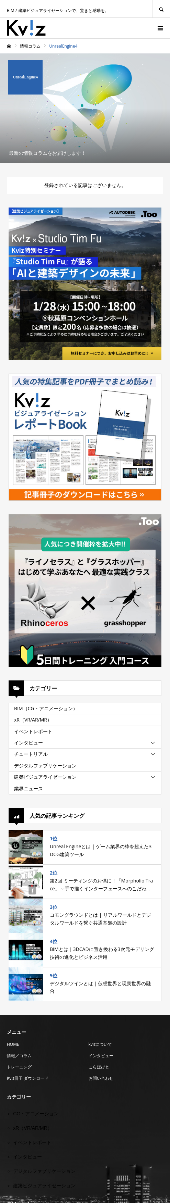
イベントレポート (33, 731)
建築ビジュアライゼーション (45, 777)
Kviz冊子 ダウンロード (27, 1078)
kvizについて (100, 1044)
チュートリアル (31, 754)
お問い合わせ (101, 1078)
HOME (13, 1044)
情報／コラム (19, 1055)
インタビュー (28, 742)
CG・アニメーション (36, 1113)
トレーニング (19, 1067)
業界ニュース (28, 788)
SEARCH (161, 8)
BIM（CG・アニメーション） (46, 708)
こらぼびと (99, 1067)
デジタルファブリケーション (45, 765)
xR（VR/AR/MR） (33, 719)
